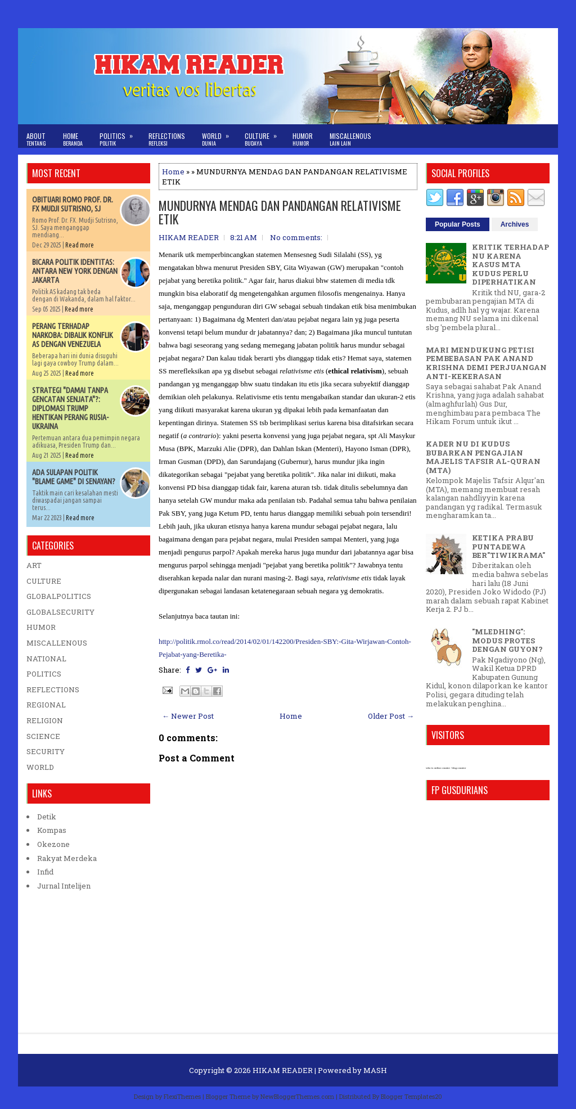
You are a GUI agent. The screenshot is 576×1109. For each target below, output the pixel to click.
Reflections (166, 139)
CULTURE (43, 581)
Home (73, 139)
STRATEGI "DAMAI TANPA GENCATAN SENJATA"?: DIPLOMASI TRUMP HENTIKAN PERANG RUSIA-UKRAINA (70, 408)
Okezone (53, 844)
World (219, 135)
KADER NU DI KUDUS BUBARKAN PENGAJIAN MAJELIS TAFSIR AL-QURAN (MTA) (483, 457)
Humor (302, 139)
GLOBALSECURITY (60, 612)
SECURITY (45, 751)
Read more (79, 245)
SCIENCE (43, 736)
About (36, 139)
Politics (120, 135)
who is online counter (438, 768)
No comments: (296, 237)
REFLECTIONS (52, 689)
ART (34, 565)
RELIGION (44, 720)
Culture (264, 135)
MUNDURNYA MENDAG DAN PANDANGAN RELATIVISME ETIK (280, 212)
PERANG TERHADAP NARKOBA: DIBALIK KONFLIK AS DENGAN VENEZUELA (72, 335)
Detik (46, 817)
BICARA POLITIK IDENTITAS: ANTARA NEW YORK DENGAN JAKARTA (75, 271)
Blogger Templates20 (411, 1096)
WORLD (40, 767)
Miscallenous (350, 139)
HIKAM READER (283, 1070)
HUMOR (41, 627)
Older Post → (391, 716)
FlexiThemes (182, 1096)
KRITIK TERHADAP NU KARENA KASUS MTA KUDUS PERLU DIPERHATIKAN (510, 264)
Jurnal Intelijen (64, 886)
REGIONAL (46, 705)
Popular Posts (457, 224)
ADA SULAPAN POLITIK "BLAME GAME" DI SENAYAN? (73, 477)
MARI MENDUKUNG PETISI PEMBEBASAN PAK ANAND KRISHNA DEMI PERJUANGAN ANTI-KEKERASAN (486, 363)
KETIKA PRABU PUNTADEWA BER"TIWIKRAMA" (508, 546)
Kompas (51, 830)
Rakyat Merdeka (67, 858)
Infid (45, 872)
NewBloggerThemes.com (297, 1096)
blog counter (459, 768)
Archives (515, 224)
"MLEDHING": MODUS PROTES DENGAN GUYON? (507, 640)
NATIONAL (46, 658)
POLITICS (43, 674)
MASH (375, 1070)
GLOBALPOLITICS (58, 596)
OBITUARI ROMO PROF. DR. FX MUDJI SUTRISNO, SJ (72, 204)
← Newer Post (188, 716)
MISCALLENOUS (56, 643)
